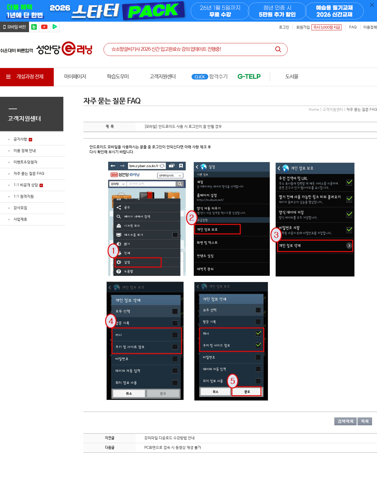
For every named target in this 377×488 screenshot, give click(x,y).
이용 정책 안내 (25, 151)
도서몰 (291, 77)
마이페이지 (75, 77)
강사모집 (20, 208)
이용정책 (370, 27)
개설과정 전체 (24, 77)
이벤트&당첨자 (25, 162)
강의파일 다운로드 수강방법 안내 (169, 438)
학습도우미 (118, 77)
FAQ (353, 27)
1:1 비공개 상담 (26, 185)
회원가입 (303, 27)
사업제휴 (20, 219)
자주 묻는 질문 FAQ (29, 174)
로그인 (284, 27)
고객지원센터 (163, 77)
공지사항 (20, 139)
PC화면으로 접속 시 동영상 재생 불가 (172, 448)
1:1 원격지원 (24, 197)
